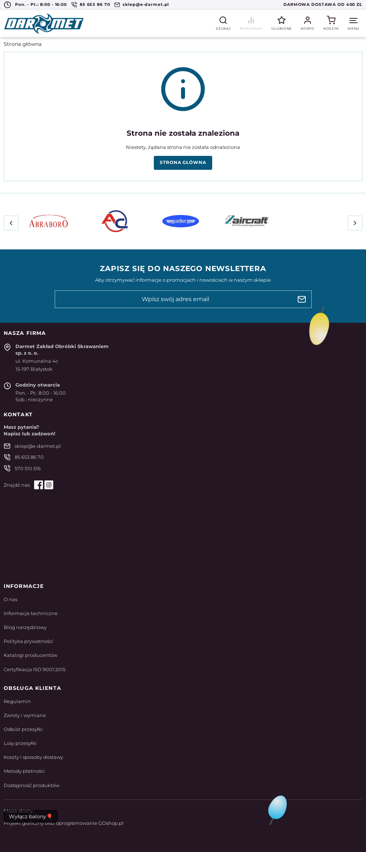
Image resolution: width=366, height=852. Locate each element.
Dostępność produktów (31, 785)
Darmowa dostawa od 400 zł (322, 4)
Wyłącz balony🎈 (30, 816)
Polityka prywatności (28, 641)
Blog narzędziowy (25, 627)
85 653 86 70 (95, 4)
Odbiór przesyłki (23, 729)
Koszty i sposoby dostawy (33, 757)
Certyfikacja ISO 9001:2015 (34, 669)
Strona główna (22, 44)
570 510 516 (28, 468)
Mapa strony (18, 810)
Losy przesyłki (20, 743)
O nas (10, 599)
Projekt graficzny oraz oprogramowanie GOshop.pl (64, 823)
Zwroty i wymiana (25, 715)
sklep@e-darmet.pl (146, 4)
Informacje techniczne (31, 613)
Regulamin (17, 701)
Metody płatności (24, 771)
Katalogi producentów (30, 655)
